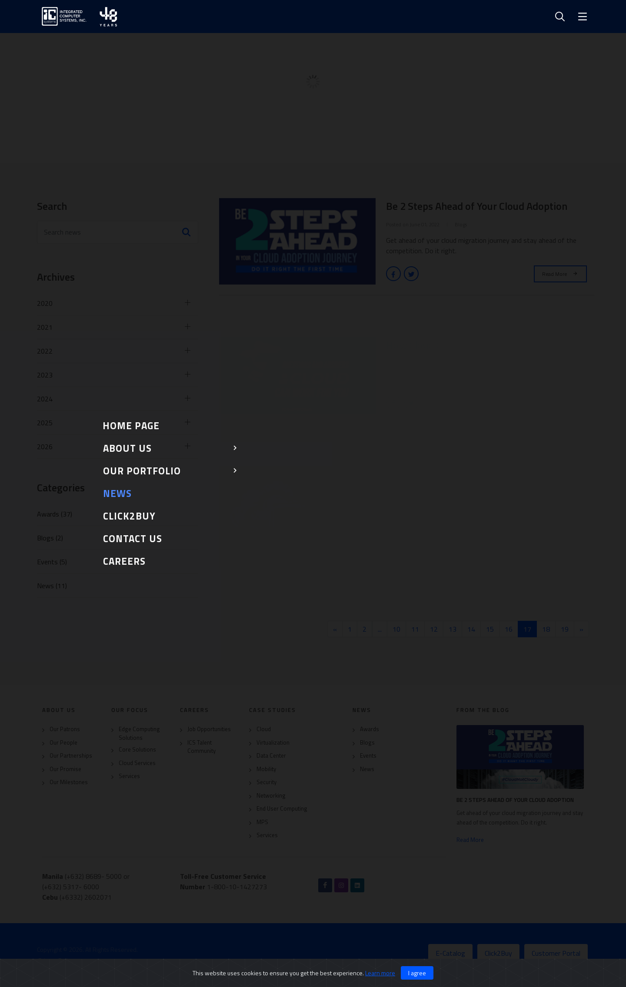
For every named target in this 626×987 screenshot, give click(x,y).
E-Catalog (450, 953)
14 (471, 629)
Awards (369, 729)
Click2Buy (498, 953)
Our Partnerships (71, 756)
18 (546, 629)
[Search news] (117, 232)
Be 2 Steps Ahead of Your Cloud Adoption (515, 799)
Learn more (380, 972)
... (380, 629)
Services (129, 776)
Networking (271, 796)
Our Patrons (65, 729)
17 (530, 628)
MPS (262, 822)
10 (396, 629)
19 (565, 629)
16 (509, 629)
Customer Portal (556, 953)
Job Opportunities (209, 729)
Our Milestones (69, 782)
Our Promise (65, 769)
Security (266, 782)
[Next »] (581, 629)
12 (434, 629)
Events (368, 756)
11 (415, 629)
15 (490, 629)
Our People (63, 743)
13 (452, 629)
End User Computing (281, 809)
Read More (560, 273)
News (367, 769)
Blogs (367, 743)
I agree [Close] (417, 972)
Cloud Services (137, 763)
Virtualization (273, 743)
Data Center (271, 756)
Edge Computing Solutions (139, 733)
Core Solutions (137, 749)
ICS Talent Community (201, 747)
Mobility (266, 769)
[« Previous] (335, 629)
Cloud (263, 729)
